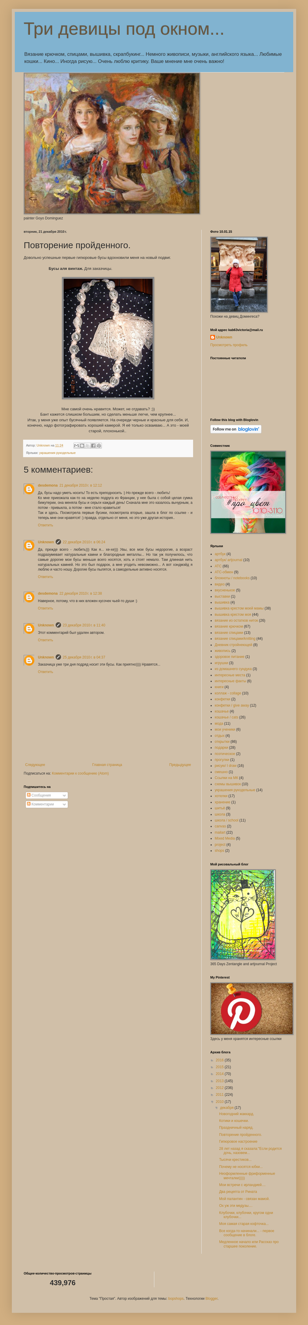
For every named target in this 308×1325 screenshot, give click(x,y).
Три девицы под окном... (124, 29)
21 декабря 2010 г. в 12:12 (81, 485)
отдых (219, 736)
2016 (220, 1060)
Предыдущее (180, 765)
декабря (227, 1108)
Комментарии (40, 804)
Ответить (45, 525)
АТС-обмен (224, 572)
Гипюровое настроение (238, 1141)
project (220, 845)
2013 (220, 1081)
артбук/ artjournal (228, 560)
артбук (220, 554)
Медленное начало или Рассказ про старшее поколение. (249, 1244)
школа (220, 814)
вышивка (222, 602)
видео (219, 584)
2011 (220, 1095)
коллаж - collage (228, 693)
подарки (221, 747)
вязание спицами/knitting (235, 639)
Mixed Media (225, 838)
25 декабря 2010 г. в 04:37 (84, 657)
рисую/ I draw (226, 766)
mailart (220, 832)
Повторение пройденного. (240, 1135)
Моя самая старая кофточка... (244, 1224)
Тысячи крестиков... (235, 1160)
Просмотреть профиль (229, 345)
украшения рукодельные (57, 453)
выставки (222, 596)
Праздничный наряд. (236, 1127)
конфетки (222, 699)
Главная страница (107, 765)
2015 (220, 1067)
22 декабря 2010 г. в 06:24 (84, 542)
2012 (220, 1088)
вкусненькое (225, 590)
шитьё (220, 808)
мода (219, 723)
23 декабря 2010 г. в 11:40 (84, 625)
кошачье (222, 711)
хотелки (221, 796)
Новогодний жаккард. (236, 1114)
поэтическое (225, 754)
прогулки (222, 760)
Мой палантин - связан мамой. (244, 1199)
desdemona (48, 485)
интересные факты (230, 681)
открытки (222, 742)
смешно (221, 772)
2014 (220, 1074)
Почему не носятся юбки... (241, 1167)
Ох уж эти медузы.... (236, 1206)
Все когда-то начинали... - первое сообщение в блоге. (246, 1233)
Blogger (212, 1298)
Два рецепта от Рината (238, 1192)
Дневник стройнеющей (233, 645)
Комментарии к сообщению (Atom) (80, 773)
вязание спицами (229, 633)
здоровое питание (229, 657)
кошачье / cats (226, 717)
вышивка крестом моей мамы (239, 608)
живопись (222, 651)
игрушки (221, 663)
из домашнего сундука (233, 669)
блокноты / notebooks (232, 578)
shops (219, 850)
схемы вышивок (228, 784)
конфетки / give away (232, 705)
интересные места (230, 675)
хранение (222, 802)
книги (219, 687)
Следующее (35, 765)
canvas (220, 826)
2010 (220, 1102)
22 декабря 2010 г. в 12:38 (81, 593)
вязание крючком (229, 626)
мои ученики (225, 729)
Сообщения (39, 795)
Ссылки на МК (226, 778)
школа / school (226, 820)
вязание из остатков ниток (236, 620)
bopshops (176, 1298)
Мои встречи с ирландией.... (242, 1185)
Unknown (46, 542)
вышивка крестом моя (233, 614)
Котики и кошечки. (234, 1121)
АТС (218, 566)
